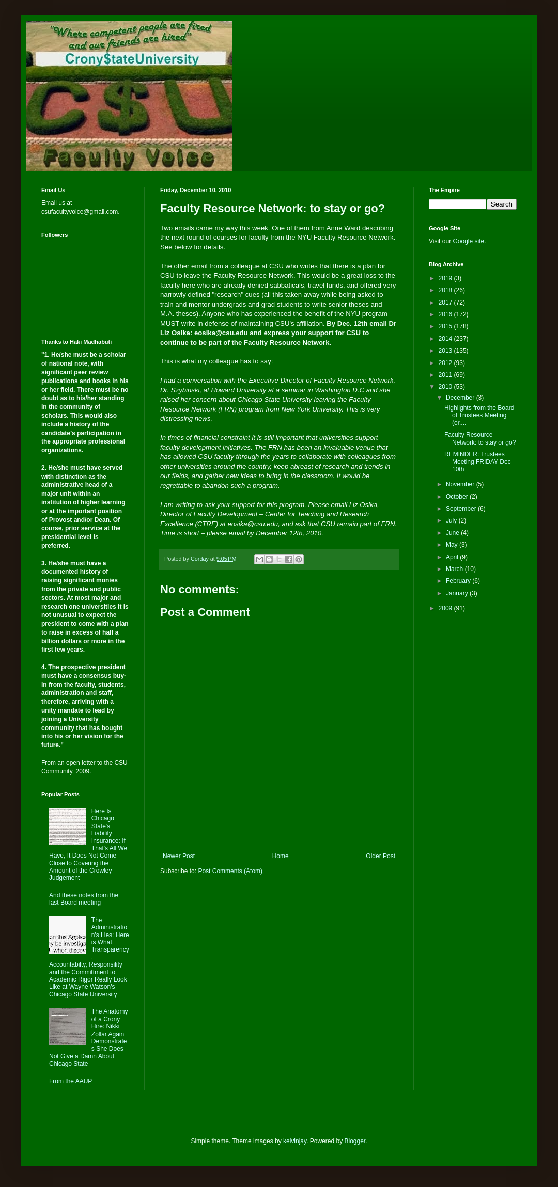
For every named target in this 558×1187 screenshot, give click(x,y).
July (452, 520)
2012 (446, 363)
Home (280, 856)
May (452, 544)
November (461, 484)
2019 (446, 278)
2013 (446, 350)
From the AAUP (70, 1081)
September (462, 508)
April (453, 557)
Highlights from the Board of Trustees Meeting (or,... (479, 415)
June (453, 532)
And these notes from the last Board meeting (83, 899)
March (455, 569)
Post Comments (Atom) (230, 871)
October (458, 496)
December (461, 397)
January (458, 593)
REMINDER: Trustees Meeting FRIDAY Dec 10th (477, 462)
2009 (446, 608)
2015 (446, 326)
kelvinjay (294, 1141)
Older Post (380, 856)
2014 (446, 338)
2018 (446, 290)
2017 (446, 302)
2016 (446, 314)
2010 (446, 386)
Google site (468, 241)
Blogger (355, 1141)
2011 (446, 374)
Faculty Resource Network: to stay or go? (480, 438)
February (459, 580)
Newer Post (179, 856)
